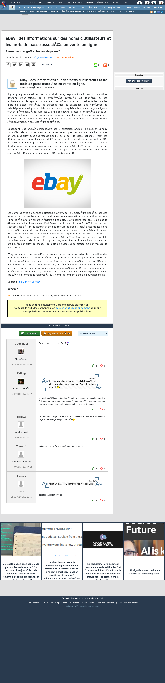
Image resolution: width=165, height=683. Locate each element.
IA (57, 7)
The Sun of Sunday (29, 293)
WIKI (113, 11)
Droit (114, 2)
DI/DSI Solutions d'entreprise (30, 7)
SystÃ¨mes (158, 7)
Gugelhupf (21, 377)
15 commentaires (65, 69)
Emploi (89, 2)
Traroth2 (21, 480)
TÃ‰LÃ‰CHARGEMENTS (72, 11)
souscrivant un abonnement (73, 319)
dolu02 (21, 451)
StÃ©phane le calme (42, 69)
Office (137, 7)
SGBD (128, 7)
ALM (63, 7)
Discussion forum (138, 81)
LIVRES (54, 11)
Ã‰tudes (102, 2)
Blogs (50, 2)
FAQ (41, 2)
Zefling (21, 407)
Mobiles (146, 7)
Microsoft (72, 7)
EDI (103, 7)
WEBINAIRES (42, 11)
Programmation (115, 7)
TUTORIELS (21, 11)
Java (82, 7)
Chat (60, 2)
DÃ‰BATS (103, 11)
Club (124, 2)
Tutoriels (29, 2)
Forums (15, 2)
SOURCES (91, 11)
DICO (120, 11)
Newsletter (74, 2)
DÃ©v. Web (93, 7)
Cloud (49, 7)
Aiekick (21, 510)
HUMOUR (130, 11)
